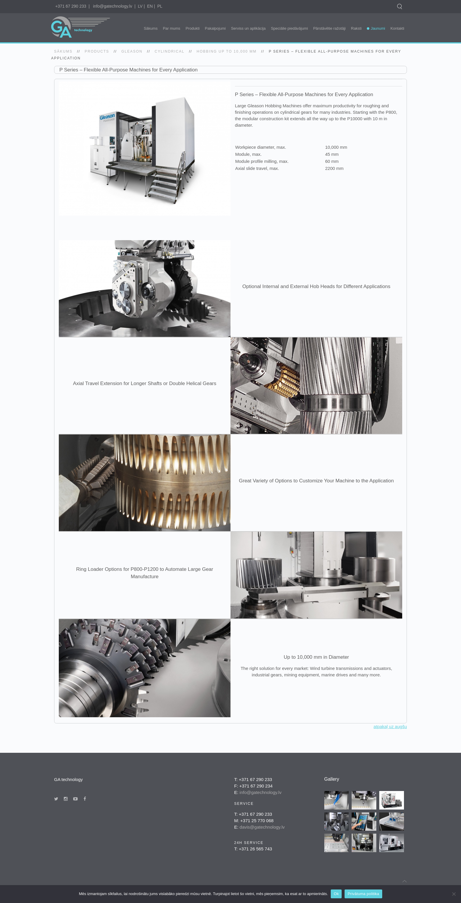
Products (97, 51)
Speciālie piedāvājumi (289, 28)
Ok (336, 894)
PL (159, 6)
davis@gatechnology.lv (262, 827)
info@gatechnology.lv (112, 6)
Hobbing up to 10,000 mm (227, 51)
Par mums (171, 28)
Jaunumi (378, 28)
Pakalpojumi (215, 28)
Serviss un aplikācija (248, 28)
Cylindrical (169, 51)
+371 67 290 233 (70, 6)
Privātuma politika (363, 894)
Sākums (151, 28)
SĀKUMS (63, 51)
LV (140, 6)
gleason (132, 51)
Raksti (356, 28)
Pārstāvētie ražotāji (329, 28)
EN (150, 6)
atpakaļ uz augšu (390, 726)
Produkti (193, 28)
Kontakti (397, 28)
